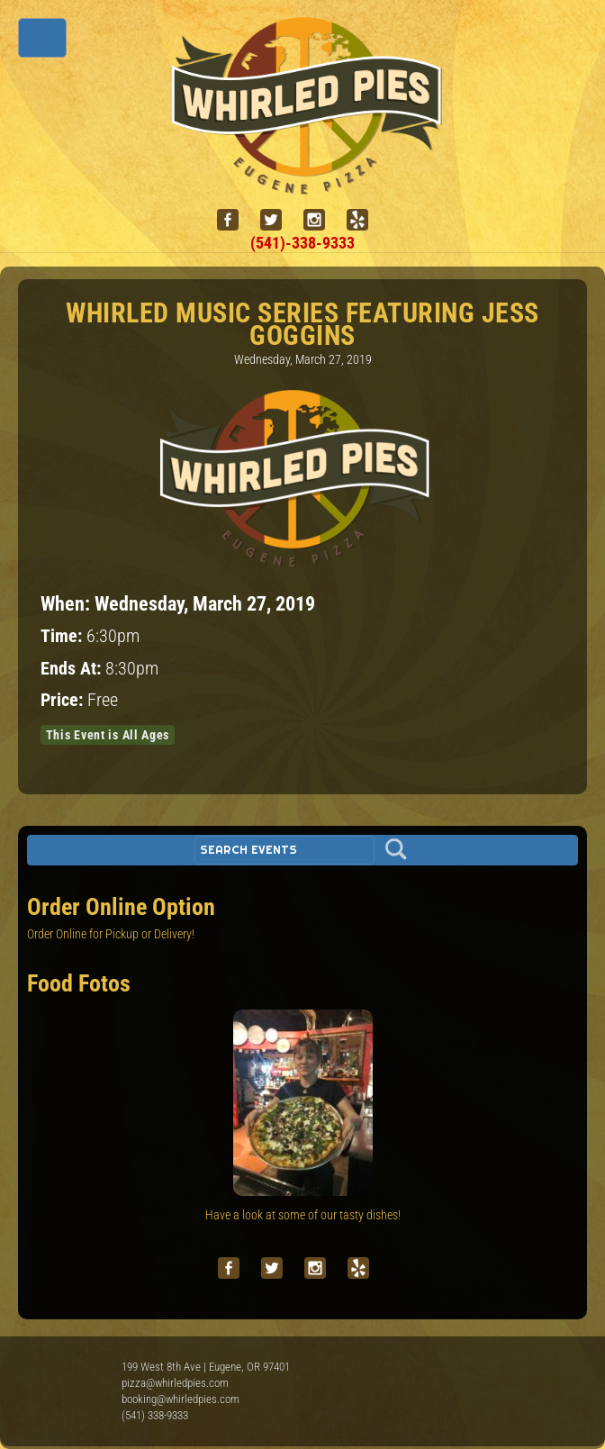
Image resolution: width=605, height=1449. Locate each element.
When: (68, 603)
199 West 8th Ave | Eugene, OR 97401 (206, 1366)
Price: (64, 700)
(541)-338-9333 (302, 242)
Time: (63, 636)
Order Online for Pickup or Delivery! (110, 934)
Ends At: (73, 668)
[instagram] (321, 220)
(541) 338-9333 (155, 1415)
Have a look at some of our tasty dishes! (303, 1215)
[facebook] (235, 220)
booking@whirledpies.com (180, 1399)
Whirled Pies (68, 1386)
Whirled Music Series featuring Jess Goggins (302, 324)
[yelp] (365, 220)
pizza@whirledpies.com (175, 1383)
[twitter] (278, 220)
